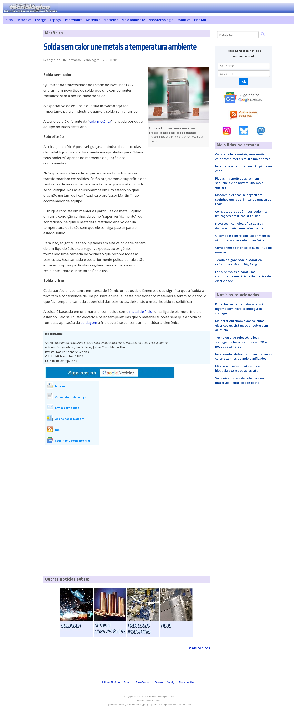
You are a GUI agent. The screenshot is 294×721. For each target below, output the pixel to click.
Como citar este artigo (70, 397)
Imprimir (61, 386)
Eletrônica (24, 20)
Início (8, 20)
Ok (244, 81)
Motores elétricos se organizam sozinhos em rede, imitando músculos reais (243, 199)
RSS (57, 429)
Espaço (55, 20)
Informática (73, 20)
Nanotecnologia (160, 20)
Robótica (184, 20)
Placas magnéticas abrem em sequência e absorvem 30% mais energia (239, 182)
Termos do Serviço (165, 682)
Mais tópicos (199, 648)
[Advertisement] (21, 91)
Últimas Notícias (111, 682)
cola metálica (100, 121)
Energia (41, 20)
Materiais (93, 20)
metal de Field (141, 311)
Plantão (200, 20)
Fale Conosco (143, 682)
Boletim (128, 682)
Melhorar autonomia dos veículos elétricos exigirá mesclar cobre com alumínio (241, 325)
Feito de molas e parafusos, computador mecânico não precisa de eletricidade (243, 276)
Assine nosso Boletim (69, 419)
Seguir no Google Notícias (72, 441)
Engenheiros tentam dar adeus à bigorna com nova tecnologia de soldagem (239, 308)
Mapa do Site (186, 682)
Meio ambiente (133, 20)
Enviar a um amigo (67, 408)
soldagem (89, 322)
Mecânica (111, 20)
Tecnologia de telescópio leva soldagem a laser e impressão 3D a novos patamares (241, 341)
